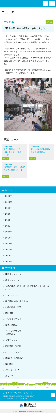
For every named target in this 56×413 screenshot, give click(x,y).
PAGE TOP (53, 395)
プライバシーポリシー (22, 393)
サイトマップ (7, 393)
